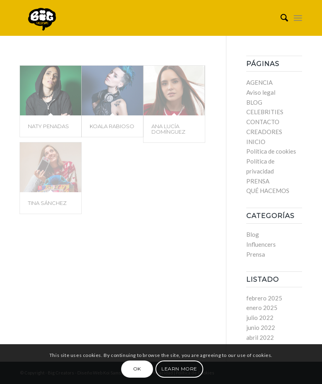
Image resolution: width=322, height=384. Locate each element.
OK (137, 369)
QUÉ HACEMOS (267, 190)
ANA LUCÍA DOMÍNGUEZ (168, 129)
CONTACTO (262, 121)
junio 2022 (260, 327)
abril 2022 (260, 337)
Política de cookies (271, 151)
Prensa (255, 254)
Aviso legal (260, 92)
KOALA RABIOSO (112, 126)
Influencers (261, 244)
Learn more (179, 369)
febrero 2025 (264, 298)
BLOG (254, 102)
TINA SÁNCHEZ (47, 203)
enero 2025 (261, 307)
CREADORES (264, 131)
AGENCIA (259, 82)
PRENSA (257, 181)
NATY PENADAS (48, 126)
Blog (252, 234)
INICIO (255, 141)
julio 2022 (259, 317)
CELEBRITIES (264, 111)
